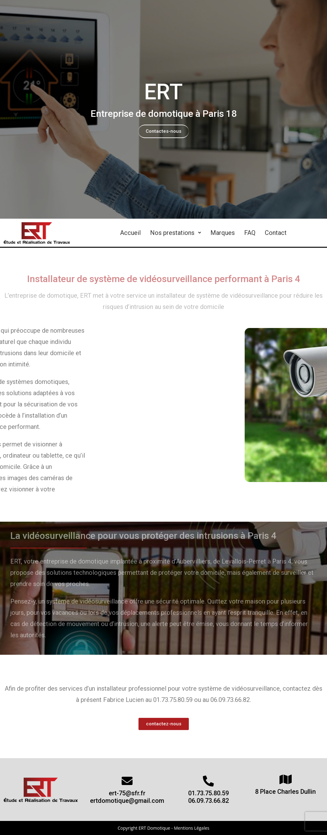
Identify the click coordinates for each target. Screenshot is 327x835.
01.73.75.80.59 (208, 793)
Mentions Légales (191, 828)
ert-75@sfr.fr (127, 793)
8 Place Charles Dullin (285, 791)
